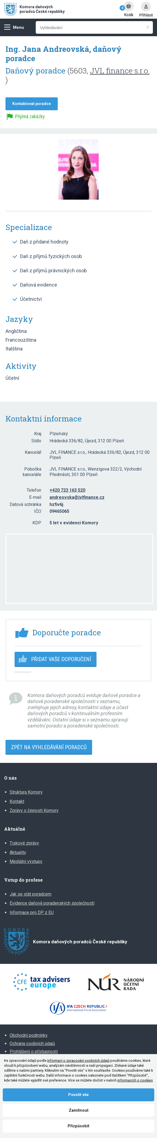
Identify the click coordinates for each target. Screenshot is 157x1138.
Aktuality (18, 852)
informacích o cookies (135, 1080)
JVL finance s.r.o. (120, 71)
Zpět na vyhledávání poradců (49, 747)
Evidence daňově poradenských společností (52, 903)
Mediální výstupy (26, 861)
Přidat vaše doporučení (61, 659)
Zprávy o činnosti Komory (34, 810)
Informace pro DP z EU (32, 912)
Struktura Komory (26, 792)
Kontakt (17, 801)
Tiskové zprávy (24, 843)
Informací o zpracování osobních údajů (78, 1060)
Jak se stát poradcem (30, 894)
